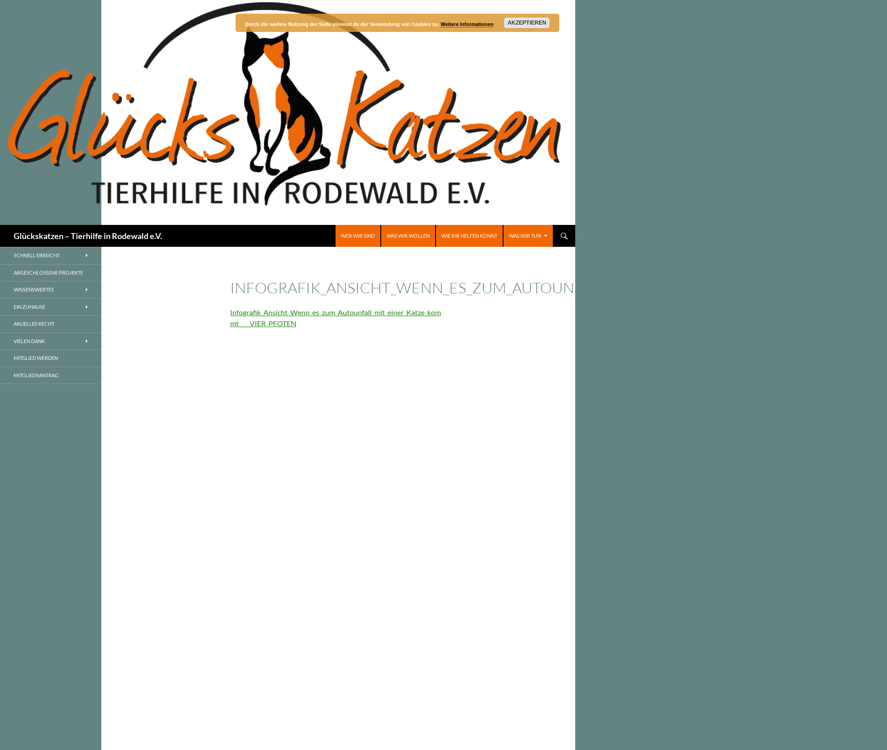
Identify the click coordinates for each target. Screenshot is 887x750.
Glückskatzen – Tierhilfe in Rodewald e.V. (88, 236)
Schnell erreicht (37, 255)
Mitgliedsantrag (36, 375)
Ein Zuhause (29, 307)
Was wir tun (525, 236)
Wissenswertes (34, 289)
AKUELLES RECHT (34, 324)
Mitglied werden (36, 358)
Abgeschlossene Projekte (48, 273)
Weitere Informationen (467, 24)
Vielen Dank (29, 341)
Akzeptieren (527, 23)
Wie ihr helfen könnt (469, 236)
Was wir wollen (408, 236)
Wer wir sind (358, 236)
